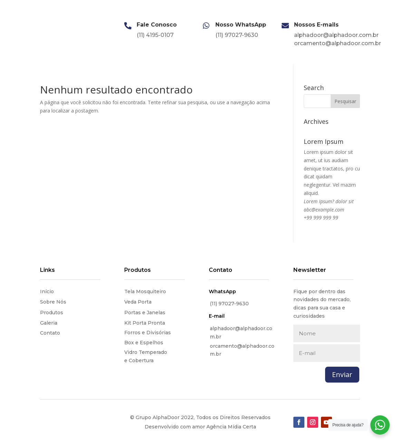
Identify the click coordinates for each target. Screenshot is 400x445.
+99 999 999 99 (321, 217)
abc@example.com (324, 209)
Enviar (342, 374)
